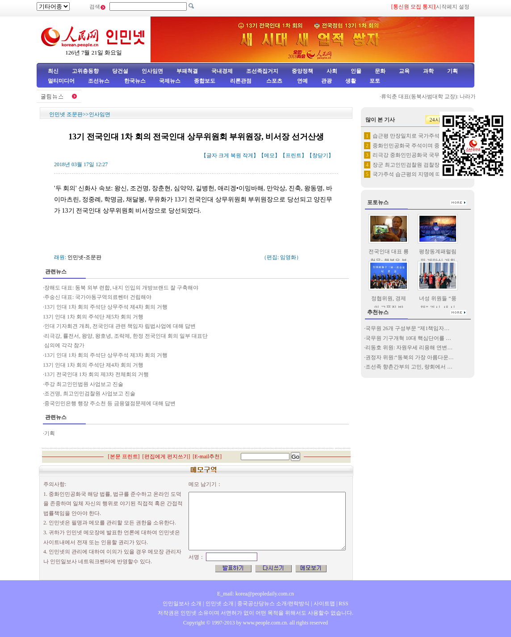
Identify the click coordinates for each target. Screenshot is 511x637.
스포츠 (273, 81)
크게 (223, 155)
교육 (404, 71)
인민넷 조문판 (66, 114)
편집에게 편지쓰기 (166, 456)
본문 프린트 (124, 456)
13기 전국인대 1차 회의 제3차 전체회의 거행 (96, 374)
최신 (53, 71)
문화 (380, 71)
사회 (332, 71)
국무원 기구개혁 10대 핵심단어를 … (408, 338)
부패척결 (187, 71)
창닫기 (320, 155)
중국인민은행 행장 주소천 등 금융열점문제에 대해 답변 (110, 403)
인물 (356, 71)
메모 (269, 155)
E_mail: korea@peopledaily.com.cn (255, 594)
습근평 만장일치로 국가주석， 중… (415, 136)
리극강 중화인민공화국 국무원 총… (415, 155)
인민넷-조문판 (84, 257)
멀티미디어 (61, 81)
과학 (428, 71)
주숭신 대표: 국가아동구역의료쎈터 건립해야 (97, 297)
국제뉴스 (169, 81)
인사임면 (152, 71)
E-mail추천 (207, 456)
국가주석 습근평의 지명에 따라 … (413, 174)
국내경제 (222, 71)
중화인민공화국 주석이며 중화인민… (417, 145)
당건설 (120, 71)
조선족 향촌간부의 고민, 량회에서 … (408, 367)
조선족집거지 (262, 71)
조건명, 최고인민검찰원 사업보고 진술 (89, 393)
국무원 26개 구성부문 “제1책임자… (407, 328)
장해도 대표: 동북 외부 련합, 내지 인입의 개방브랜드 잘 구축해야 (121, 288)
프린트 (293, 155)
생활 (350, 81)
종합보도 (204, 81)
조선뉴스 (99, 81)
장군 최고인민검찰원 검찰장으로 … (415, 165)
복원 (235, 155)
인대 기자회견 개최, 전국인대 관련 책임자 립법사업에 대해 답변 (120, 326)
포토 (374, 81)
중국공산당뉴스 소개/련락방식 (273, 603)
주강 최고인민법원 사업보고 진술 (83, 384)
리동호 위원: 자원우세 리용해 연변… (408, 347)
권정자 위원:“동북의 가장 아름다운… (409, 357)
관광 (326, 81)
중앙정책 (302, 71)
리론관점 (240, 81)
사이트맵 (324, 603)
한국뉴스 (135, 81)
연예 (302, 81)
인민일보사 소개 (182, 603)
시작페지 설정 (452, 7)
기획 (452, 71)
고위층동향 (85, 71)
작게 (248, 155)
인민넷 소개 (219, 603)
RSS (343, 603)
